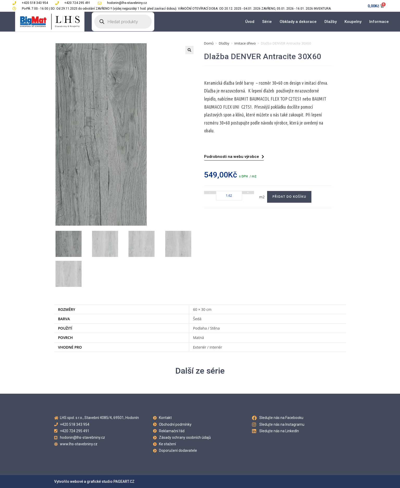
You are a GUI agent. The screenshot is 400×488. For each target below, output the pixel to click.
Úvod (249, 21)
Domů (209, 43)
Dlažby (330, 21)
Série (267, 21)
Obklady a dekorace (298, 21)
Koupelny (352, 21)
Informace (379, 21)
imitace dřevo (245, 43)
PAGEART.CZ (123, 481)
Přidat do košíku (289, 196)
